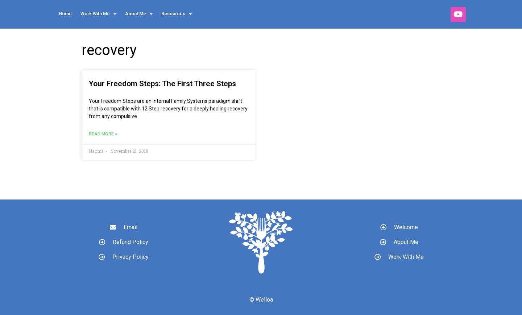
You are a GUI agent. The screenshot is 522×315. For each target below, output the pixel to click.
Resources (176, 14)
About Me (139, 14)
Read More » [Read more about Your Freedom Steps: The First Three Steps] (103, 133)
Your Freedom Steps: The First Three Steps (162, 83)
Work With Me (98, 14)
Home (65, 13)
